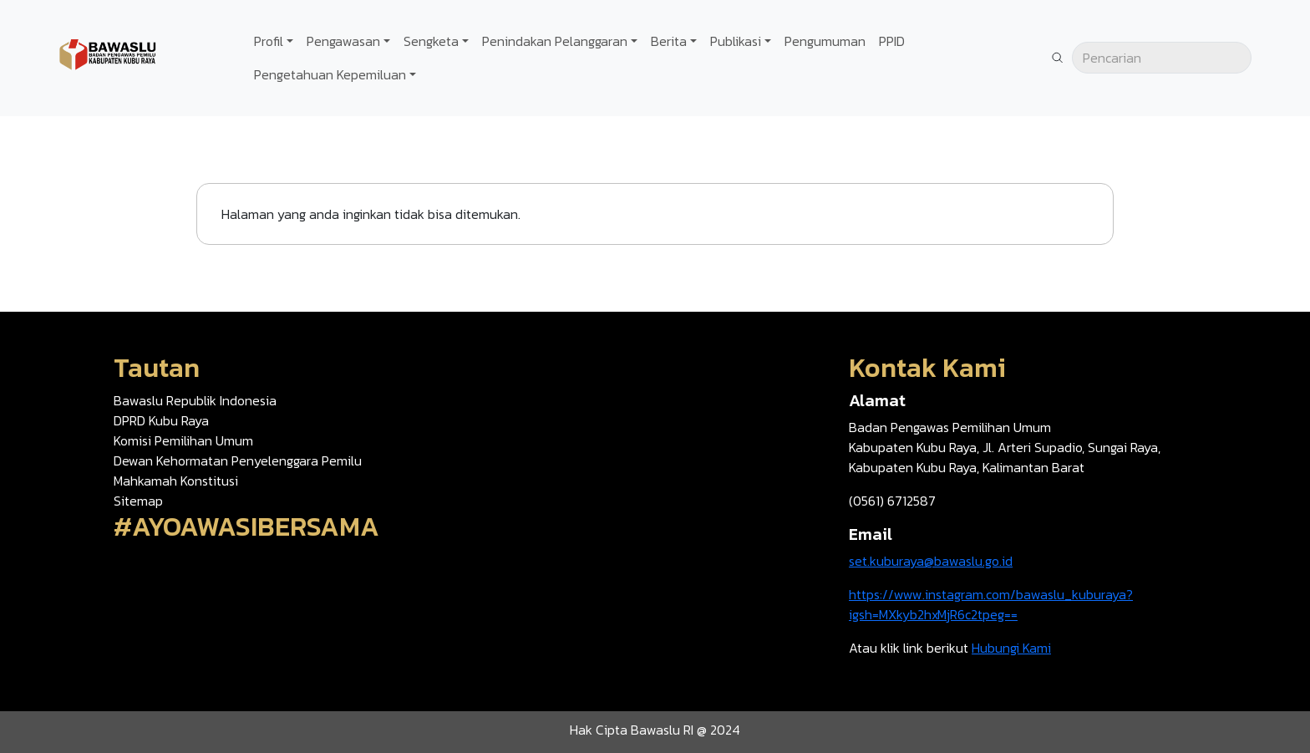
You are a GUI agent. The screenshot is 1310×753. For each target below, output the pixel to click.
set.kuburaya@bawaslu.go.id (931, 561)
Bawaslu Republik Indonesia (195, 400)
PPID (892, 41)
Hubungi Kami (1011, 648)
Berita (669, 41)
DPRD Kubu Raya (161, 420)
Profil (268, 41)
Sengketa (431, 41)
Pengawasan (343, 41)
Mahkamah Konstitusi (176, 481)
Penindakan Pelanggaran (554, 41)
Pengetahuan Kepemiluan (330, 74)
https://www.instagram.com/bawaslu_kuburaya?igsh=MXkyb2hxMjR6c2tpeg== (991, 604)
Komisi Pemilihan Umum (183, 440)
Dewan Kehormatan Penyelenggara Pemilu (238, 460)
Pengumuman (825, 41)
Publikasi (735, 41)
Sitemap (138, 501)
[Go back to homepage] (108, 56)
